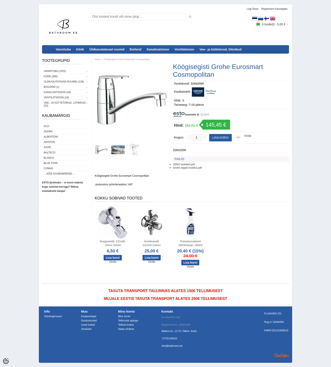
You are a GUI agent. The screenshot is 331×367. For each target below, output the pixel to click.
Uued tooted (88, 324)
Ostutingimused (53, 316)
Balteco (49, 152)
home (98, 59)
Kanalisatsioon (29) (57, 92)
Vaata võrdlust (126, 329)
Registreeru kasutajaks (274, 8)
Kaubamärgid (88, 316)
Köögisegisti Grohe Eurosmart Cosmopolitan (127, 59)
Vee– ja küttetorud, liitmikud (220, 49)
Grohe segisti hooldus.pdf (187, 167)
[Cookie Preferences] (6, 361)
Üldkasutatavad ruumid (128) (64, 81)
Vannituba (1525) (55, 71)
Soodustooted (89, 320)
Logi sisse (252, 8)
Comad (48, 168)
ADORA (48, 131)
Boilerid (135, 49)
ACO (46, 126)
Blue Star (51, 163)
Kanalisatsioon (158, 49)
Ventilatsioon (184, 49)
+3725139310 (169, 338)
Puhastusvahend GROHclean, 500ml (190, 243)
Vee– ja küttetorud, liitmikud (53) (64, 104)
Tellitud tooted (126, 324)
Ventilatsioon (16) (56, 97)
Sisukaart (86, 329)
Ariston (49, 142)
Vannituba (63, 49)
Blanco (49, 157)
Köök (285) (51, 76)
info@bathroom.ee (171, 345)
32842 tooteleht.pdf (184, 164)
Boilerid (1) (51, 86)
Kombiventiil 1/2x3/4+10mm (151, 243)
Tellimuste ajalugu (128, 320)
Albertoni (51, 136)
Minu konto (124, 316)
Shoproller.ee (281, 355)
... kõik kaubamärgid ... (59, 173)
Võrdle (247, 135)
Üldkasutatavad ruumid (106, 49)
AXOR (47, 147)
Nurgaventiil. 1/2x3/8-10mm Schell (113, 243)
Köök (80, 49)
